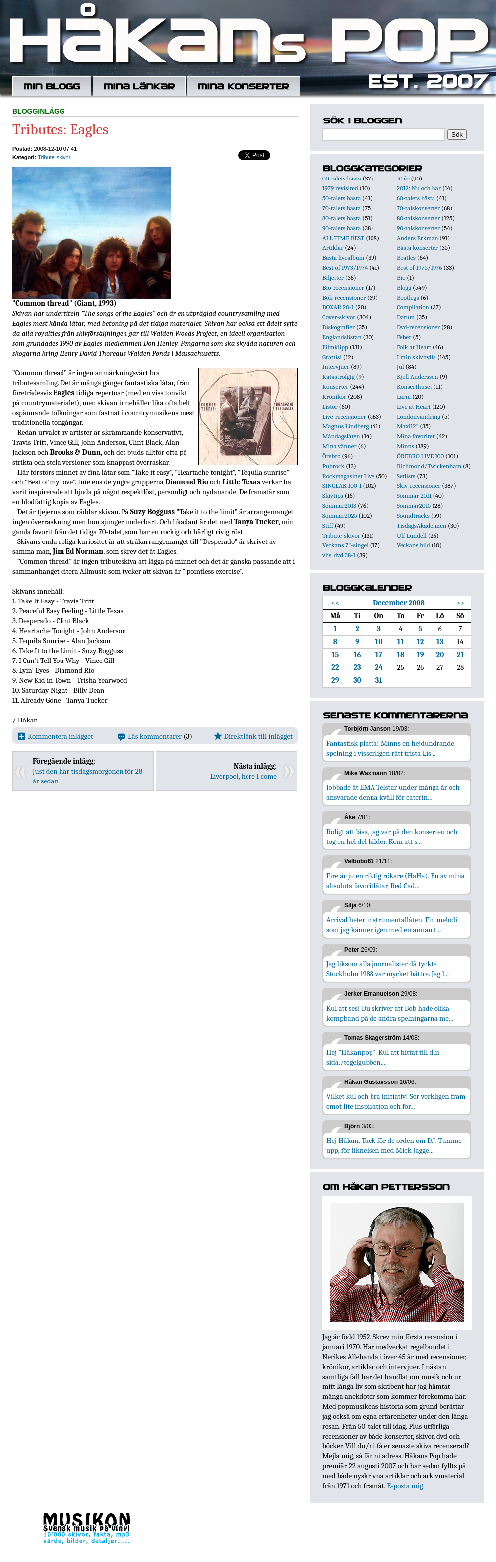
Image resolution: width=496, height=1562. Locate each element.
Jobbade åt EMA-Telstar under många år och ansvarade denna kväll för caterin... (393, 792)
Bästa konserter (417, 247)
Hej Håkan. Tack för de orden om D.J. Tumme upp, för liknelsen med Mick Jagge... (394, 1145)
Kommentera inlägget (55, 736)
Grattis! (332, 356)
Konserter (335, 386)
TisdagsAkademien (421, 525)
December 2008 (399, 603)
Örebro (331, 456)
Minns (405, 446)
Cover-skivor (338, 317)
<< (335, 603)
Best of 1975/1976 (419, 267)
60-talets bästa (416, 198)
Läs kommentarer (150, 736)
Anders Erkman (417, 237)
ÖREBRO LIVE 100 (420, 456)
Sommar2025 (339, 515)
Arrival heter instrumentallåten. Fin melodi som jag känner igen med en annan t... (391, 924)
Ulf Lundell (412, 535)
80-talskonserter (418, 218)
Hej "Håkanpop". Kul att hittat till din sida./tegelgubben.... (382, 1057)
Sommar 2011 (414, 495)
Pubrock (333, 466)
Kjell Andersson (417, 376)
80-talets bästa (341, 218)
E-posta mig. (405, 1485)
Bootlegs (408, 297)
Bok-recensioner (344, 297)
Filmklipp (335, 347)
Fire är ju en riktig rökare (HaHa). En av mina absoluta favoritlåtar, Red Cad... (395, 880)
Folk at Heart (414, 347)
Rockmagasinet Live (348, 476)
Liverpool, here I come (243, 776)
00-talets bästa (341, 178)
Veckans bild (413, 545)
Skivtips (332, 495)
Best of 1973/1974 (345, 267)
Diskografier (338, 327)
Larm (404, 396)
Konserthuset (414, 386)
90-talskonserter (418, 228)
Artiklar (332, 247)
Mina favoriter (416, 436)
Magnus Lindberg (345, 426)
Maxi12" (408, 426)
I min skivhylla (416, 356)
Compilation (413, 307)
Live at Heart (414, 406)
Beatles (406, 257)
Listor (330, 406)
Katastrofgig (338, 376)
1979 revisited (340, 188)
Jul (400, 366)
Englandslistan (342, 337)
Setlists (406, 476)
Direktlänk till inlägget (253, 736)
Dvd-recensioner (418, 327)
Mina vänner (339, 446)
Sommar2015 (414, 505)
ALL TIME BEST (343, 237)
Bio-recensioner (343, 287)
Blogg (404, 287)
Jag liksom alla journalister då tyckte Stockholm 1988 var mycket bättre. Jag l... (387, 969)
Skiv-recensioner (418, 485)
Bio (401, 277)
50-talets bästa (341, 198)
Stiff (327, 525)
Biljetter (333, 277)
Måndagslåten (341, 436)
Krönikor (334, 396)
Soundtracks (413, 515)
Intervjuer (335, 366)
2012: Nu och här (419, 188)
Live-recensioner (344, 416)
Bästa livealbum (343, 257)
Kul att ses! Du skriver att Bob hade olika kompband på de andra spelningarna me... (389, 1013)
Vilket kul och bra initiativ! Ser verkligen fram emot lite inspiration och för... (396, 1101)
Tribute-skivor (54, 157)
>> (460, 603)
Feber (404, 337)
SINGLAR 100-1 (342, 485)
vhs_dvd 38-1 (338, 555)
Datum (406, 317)
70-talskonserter (418, 208)
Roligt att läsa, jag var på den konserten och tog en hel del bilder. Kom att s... (391, 836)
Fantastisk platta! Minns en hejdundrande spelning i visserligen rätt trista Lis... (390, 748)
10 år (403, 178)
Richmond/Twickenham (429, 466)
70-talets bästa (341, 208)
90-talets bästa (341, 228)
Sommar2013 (339, 505)
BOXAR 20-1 (338, 307)
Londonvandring (418, 416)
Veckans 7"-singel (345, 545)
